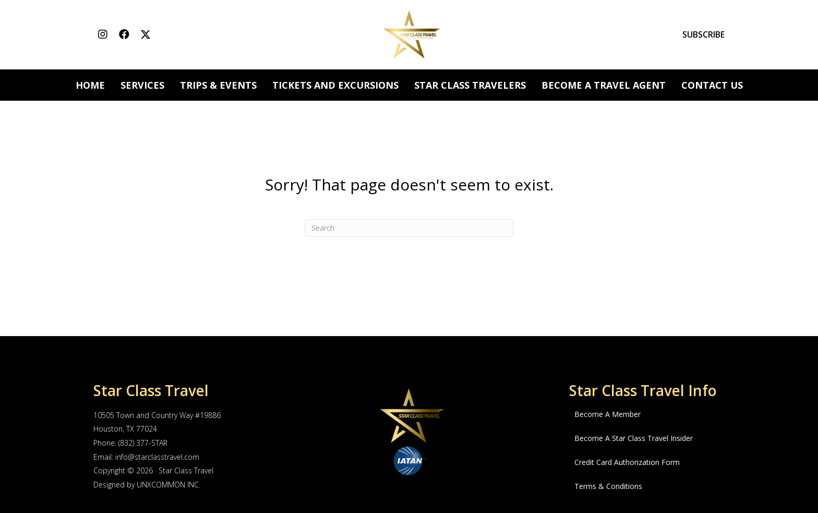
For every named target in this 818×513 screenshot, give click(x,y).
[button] (102, 35)
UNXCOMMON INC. (168, 485)
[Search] (409, 228)
